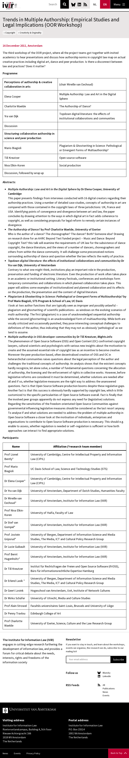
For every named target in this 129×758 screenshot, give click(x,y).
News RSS (85, 4)
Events (106, 695)
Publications (109, 688)
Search (64, 4)
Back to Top (116, 753)
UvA (41, 710)
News (105, 691)
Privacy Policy (33, 753)
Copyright (10, 32)
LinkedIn (79, 4)
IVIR (12, 5)
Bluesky (73, 4)
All (104, 684)
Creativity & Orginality (30, 32)
